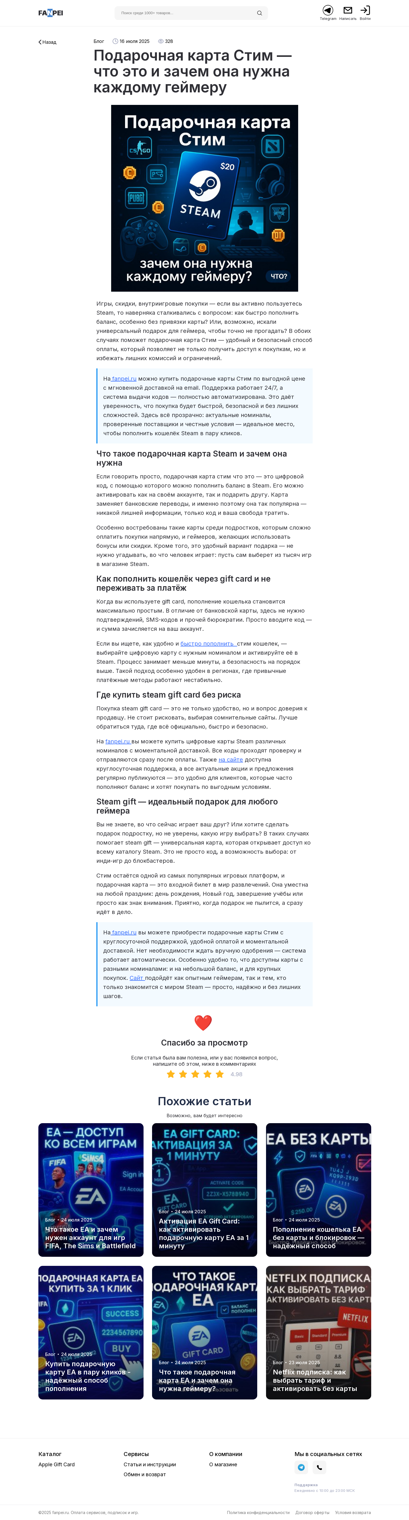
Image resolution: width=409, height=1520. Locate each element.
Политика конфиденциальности (258, 1512)
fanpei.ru (123, 378)
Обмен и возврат (145, 1474)
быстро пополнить (208, 643)
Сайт (137, 977)
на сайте (231, 759)
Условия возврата (353, 1512)
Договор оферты (312, 1512)
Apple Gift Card (56, 1464)
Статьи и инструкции (150, 1464)
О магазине (223, 1464)
